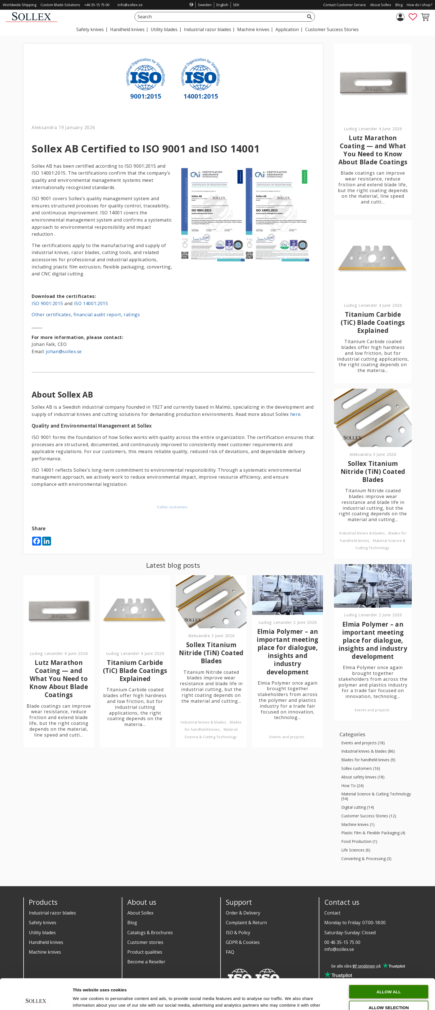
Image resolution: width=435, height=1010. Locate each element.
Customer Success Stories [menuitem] (332, 29)
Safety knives (42, 922)
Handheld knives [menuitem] (127, 29)
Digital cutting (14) (357, 807)
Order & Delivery (243, 913)
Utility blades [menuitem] (164, 29)
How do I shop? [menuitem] (419, 4)
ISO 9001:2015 (47, 303)
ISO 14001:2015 (91, 303)
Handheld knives (46, 942)
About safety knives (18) (363, 777)
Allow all (388, 961)
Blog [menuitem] (399, 4)
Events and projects (286, 737)
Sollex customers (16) (360, 768)
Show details (291, 999)
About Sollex (140, 913)
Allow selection (389, 976)
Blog (132, 922)
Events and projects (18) (363, 743)
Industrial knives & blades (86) (368, 751)
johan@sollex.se (64, 351)
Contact (332, 913)
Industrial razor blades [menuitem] (207, 29)
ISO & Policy (238, 932)
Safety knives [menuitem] (90, 29)
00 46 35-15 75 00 (342, 942)
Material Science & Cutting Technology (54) (376, 796)
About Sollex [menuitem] (380, 4)
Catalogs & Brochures (150, 932)
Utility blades (42, 932)
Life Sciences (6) (355, 850)
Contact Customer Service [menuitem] (344, 4)
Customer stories (145, 942)
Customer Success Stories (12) (368, 816)
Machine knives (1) (358, 824)
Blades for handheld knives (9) (368, 760)
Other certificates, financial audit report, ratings (86, 314)
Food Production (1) (359, 841)
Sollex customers (172, 507)
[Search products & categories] (218, 16)
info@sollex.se (130, 4)
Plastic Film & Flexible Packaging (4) (373, 833)
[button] (413, 17)
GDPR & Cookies (243, 942)
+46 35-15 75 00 (96, 4)
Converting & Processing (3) (366, 858)
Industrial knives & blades (203, 722)
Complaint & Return (246, 922)
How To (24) (352, 785)
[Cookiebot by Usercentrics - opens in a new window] (36, 999)
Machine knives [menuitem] (253, 29)
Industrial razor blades (52, 913)
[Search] (310, 16)
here (295, 414)
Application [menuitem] (287, 29)
